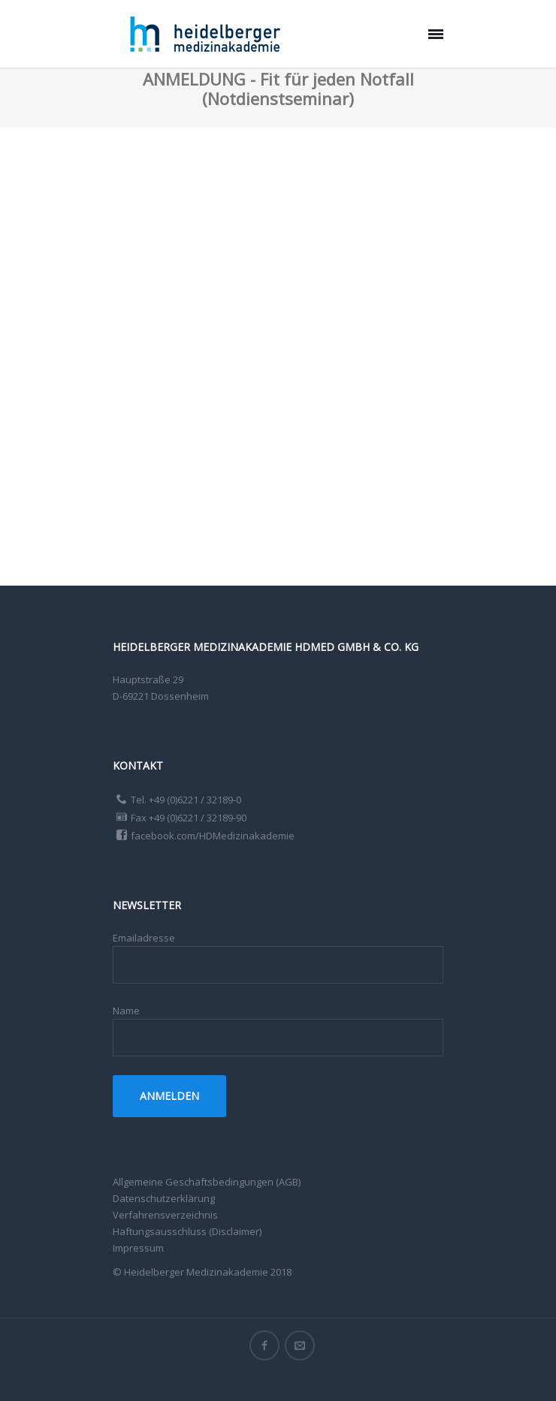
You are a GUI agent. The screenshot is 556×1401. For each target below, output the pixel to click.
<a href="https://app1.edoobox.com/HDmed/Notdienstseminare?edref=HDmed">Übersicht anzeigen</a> (278, 353)
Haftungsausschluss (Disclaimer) (187, 1231)
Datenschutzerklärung (164, 1198)
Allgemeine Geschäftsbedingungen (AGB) (207, 1182)
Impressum (138, 1248)
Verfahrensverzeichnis (165, 1215)
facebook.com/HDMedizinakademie (213, 835)
